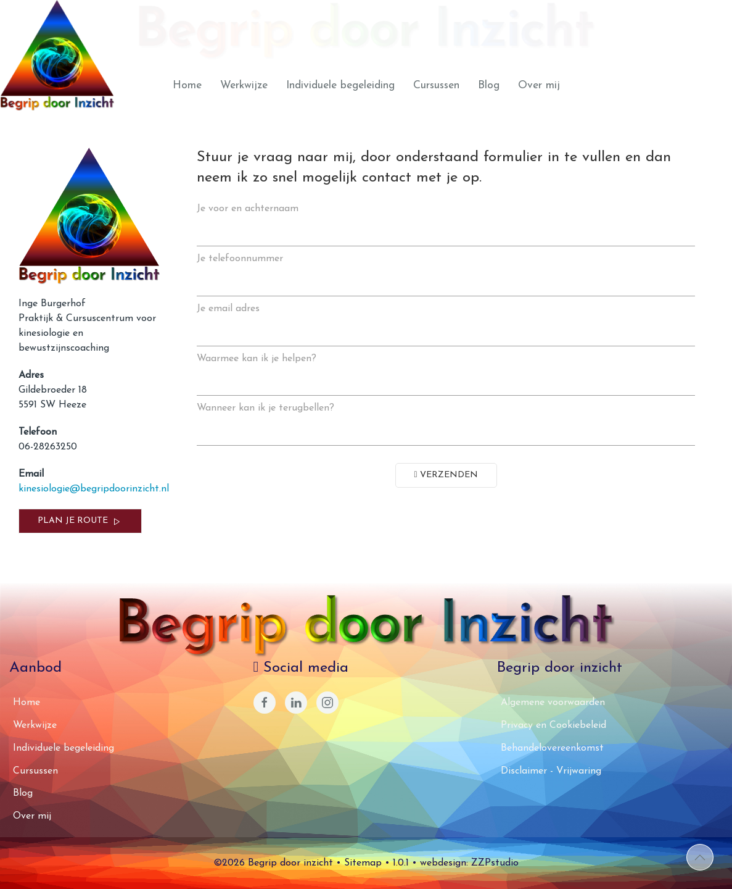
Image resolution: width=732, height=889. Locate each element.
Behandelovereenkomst (552, 748)
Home (187, 85)
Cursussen (436, 85)
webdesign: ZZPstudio (469, 863)
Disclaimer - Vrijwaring (551, 771)
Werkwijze (244, 85)
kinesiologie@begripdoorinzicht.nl (94, 489)
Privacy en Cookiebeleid (553, 725)
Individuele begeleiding (340, 85)
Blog (489, 85)
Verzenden (446, 475)
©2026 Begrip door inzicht (273, 863)
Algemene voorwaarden (553, 702)
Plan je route (80, 521)
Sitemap (363, 863)
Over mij (539, 85)
